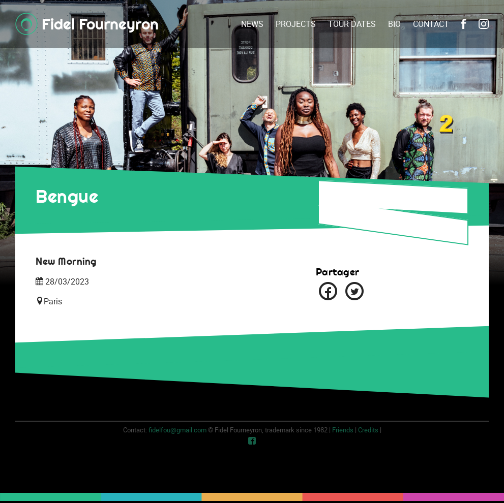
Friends (342, 429)
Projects (296, 23)
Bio (394, 23)
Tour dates (352, 23)
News (252, 23)
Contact (431, 23)
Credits (368, 429)
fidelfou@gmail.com (177, 429)
